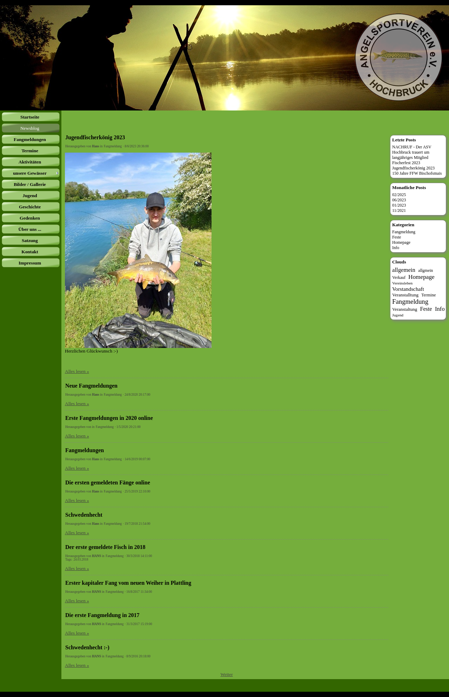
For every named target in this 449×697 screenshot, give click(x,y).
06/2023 (399, 199)
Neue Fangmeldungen (91, 386)
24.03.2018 (80, 559)
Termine (428, 295)
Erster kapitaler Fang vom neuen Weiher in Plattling (128, 583)
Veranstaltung (404, 309)
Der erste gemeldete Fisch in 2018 (105, 547)
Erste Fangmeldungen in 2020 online (109, 418)
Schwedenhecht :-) (87, 647)
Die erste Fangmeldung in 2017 (102, 615)
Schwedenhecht (83, 515)
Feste (396, 237)
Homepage (401, 242)
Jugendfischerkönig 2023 (95, 137)
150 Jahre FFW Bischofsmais (417, 173)
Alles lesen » (77, 371)
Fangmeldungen (84, 450)
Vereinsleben (402, 283)
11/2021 (399, 210)
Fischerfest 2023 (406, 162)
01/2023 (399, 205)
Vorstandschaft (408, 289)
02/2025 (399, 194)
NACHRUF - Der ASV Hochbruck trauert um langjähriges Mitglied (411, 152)
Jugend (397, 315)
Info (395, 247)
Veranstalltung (405, 294)
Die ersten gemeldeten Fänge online (107, 482)
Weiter (226, 674)
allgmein (425, 270)
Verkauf (399, 277)
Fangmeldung (113, 146)
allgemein (403, 270)
